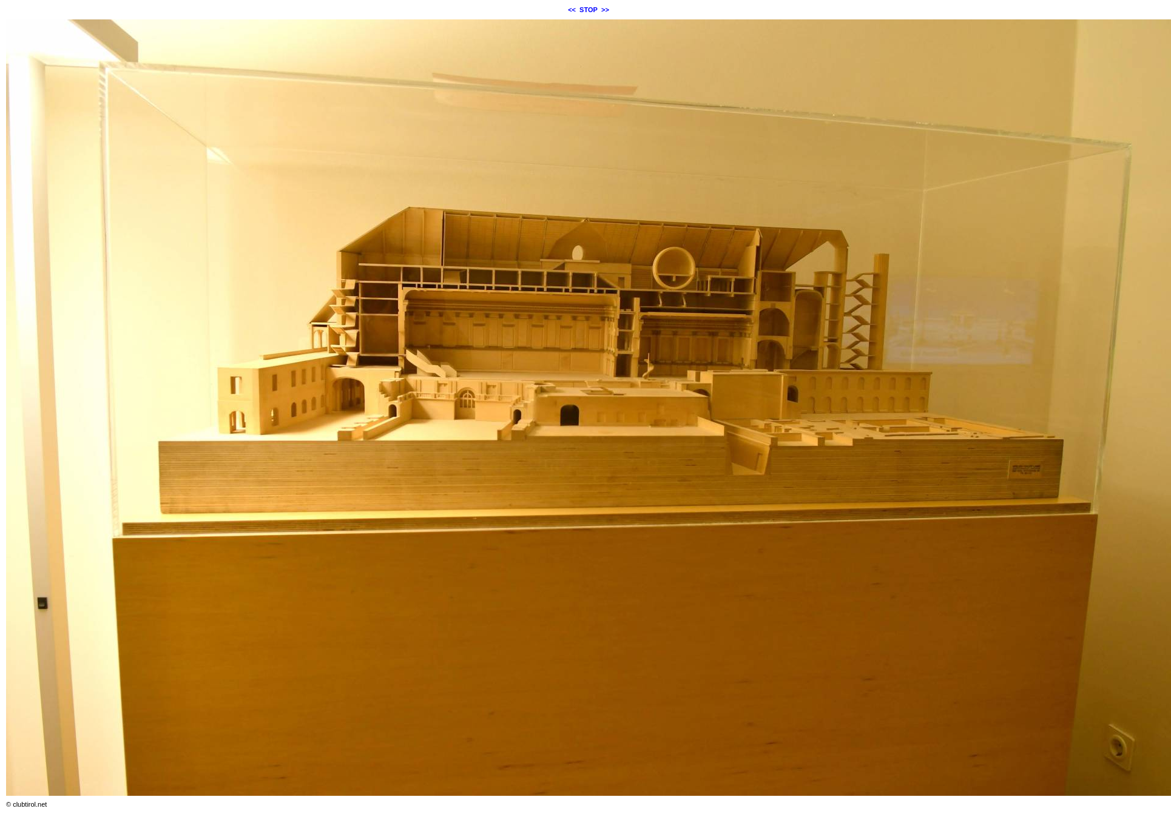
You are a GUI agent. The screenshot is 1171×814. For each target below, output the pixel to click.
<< (572, 9)
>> (605, 9)
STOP (588, 9)
